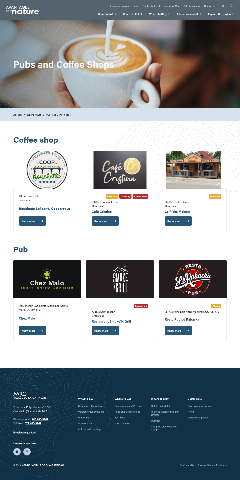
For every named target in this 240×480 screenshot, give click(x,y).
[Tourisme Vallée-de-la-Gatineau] (22, 10)
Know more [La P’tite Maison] (174, 222)
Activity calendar (192, 6)
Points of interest (151, 6)
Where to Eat (132, 14)
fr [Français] (222, 6)
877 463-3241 (33, 423)
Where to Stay (159, 14)
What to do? (107, 14)
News (135, 6)
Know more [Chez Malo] (28, 332)
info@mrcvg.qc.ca (24, 432)
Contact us (209, 6)
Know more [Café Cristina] (101, 222)
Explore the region (221, 14)
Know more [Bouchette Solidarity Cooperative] (28, 222)
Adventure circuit (189, 14)
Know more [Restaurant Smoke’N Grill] (101, 332)
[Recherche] (231, 6)
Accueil (17, 114)
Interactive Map (172, 6)
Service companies (119, 6)
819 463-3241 (40, 419)
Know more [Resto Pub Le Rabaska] (174, 332)
